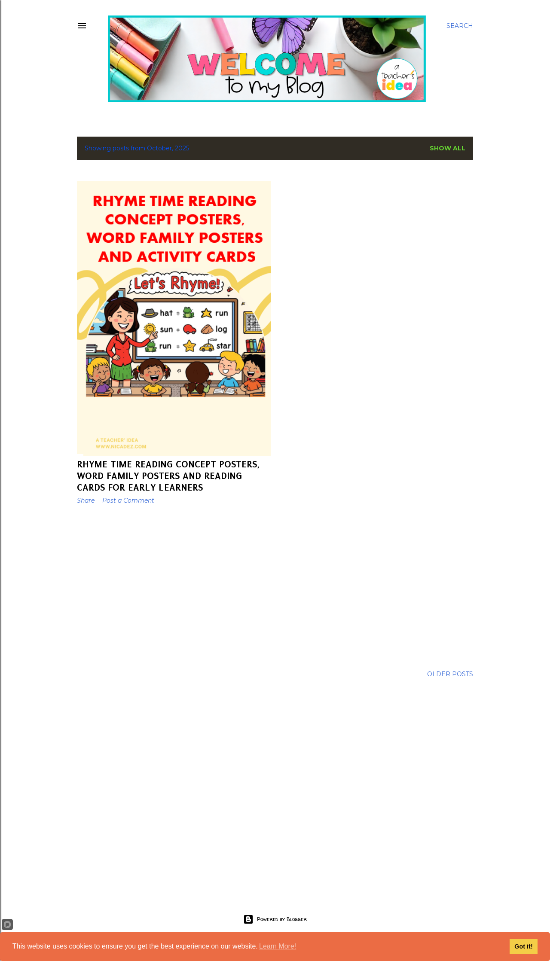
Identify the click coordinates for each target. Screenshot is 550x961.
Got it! (523, 946)
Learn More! (277, 946)
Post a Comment (128, 500)
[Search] (459, 25)
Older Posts (450, 674)
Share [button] (86, 500)
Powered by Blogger (275, 919)
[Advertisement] (174, 586)
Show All (447, 148)
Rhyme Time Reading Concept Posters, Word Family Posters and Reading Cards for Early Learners (168, 475)
